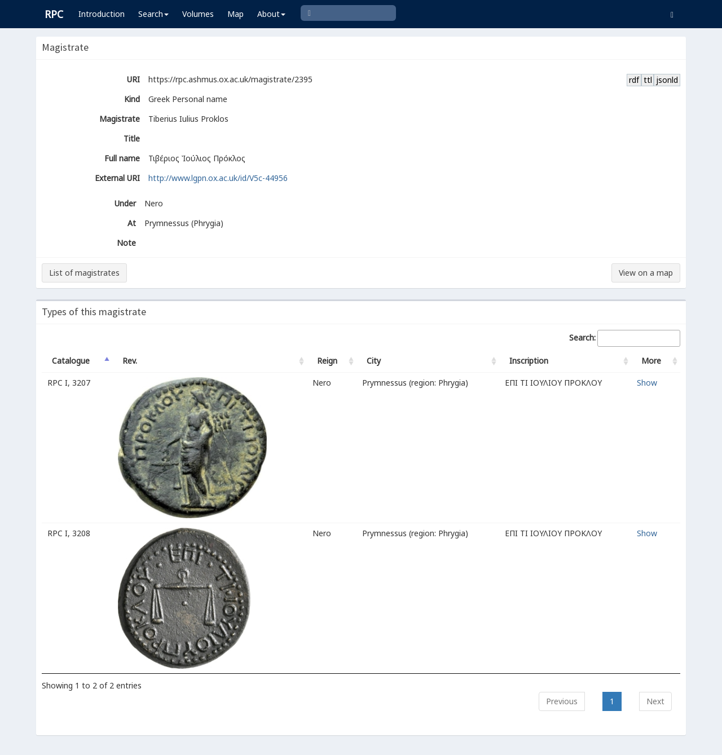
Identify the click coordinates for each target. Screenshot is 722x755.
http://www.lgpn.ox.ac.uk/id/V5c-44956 (218, 178)
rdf (634, 79)
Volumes (198, 13)
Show (647, 382)
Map (235, 13)
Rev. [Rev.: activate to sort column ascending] (129, 360)
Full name (122, 158)
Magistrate (119, 118)
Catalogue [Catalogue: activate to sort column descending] (71, 360)
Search (153, 13)
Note (126, 242)
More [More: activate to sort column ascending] (651, 360)
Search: (624, 338)
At (131, 223)
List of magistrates (84, 272)
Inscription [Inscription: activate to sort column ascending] (528, 360)
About (271, 13)
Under (125, 203)
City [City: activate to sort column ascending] (374, 360)
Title (132, 138)
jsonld (667, 79)
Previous (562, 701)
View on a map (646, 272)
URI (133, 79)
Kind (132, 99)
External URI (117, 178)
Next (655, 701)
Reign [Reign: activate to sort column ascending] (327, 360)
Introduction (101, 13)
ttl (648, 79)
